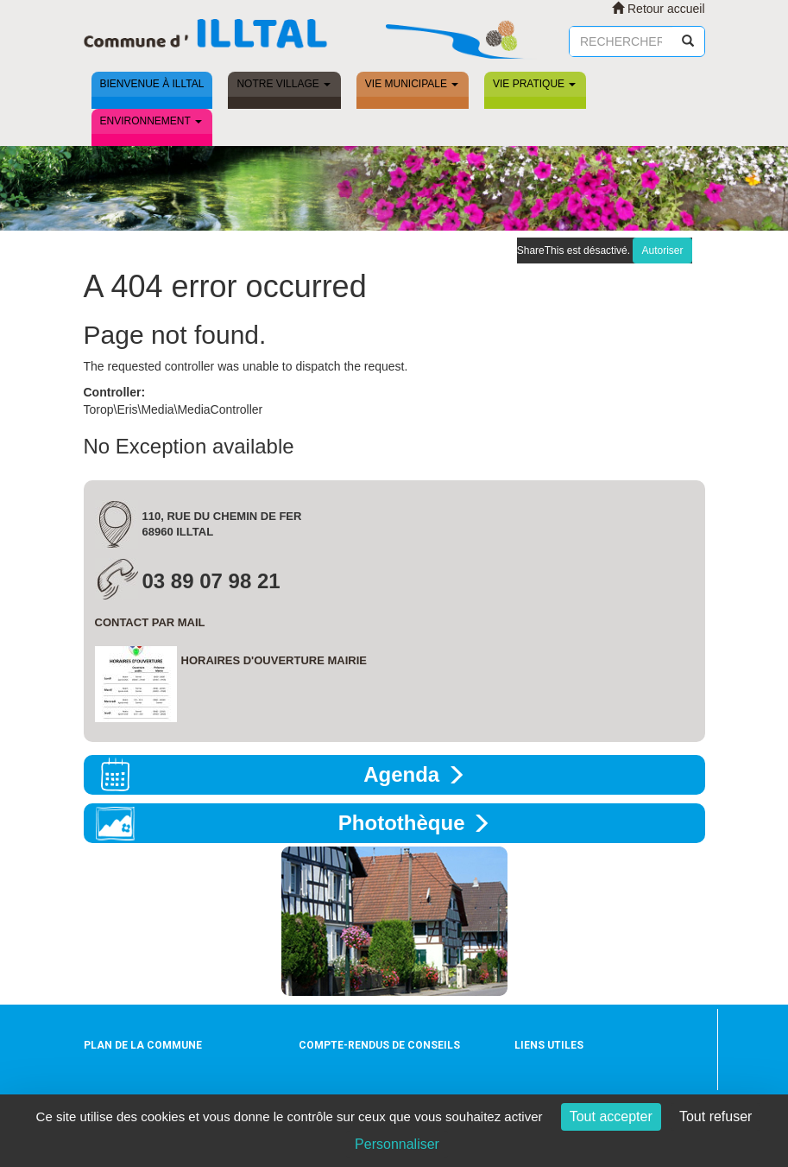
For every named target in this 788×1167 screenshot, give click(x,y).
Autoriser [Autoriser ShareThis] (662, 250)
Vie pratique (534, 84)
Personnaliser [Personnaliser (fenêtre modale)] (397, 1144)
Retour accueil (658, 9)
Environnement (151, 121)
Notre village (283, 84)
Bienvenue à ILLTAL (152, 84)
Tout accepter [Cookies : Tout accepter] (611, 1116)
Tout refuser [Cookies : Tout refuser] (715, 1116)
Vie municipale (411, 84)
